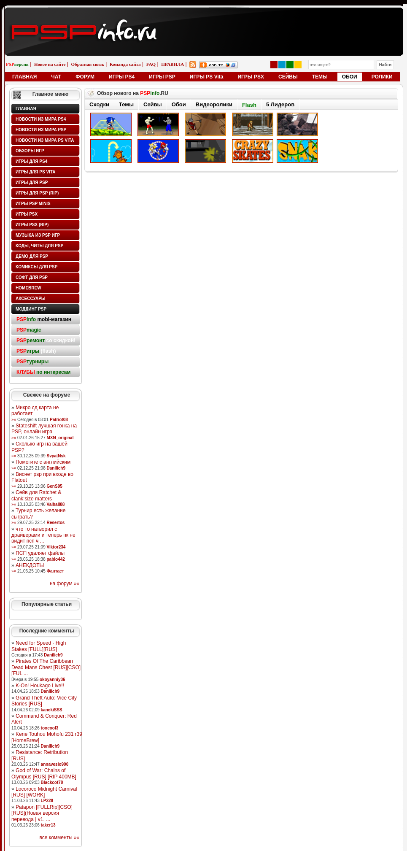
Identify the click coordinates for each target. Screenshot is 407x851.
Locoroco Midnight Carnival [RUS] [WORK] (44, 792)
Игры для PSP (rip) (37, 193)
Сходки (99, 104)
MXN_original (60, 437)
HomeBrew (28, 288)
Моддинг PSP (31, 309)
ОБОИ (349, 77)
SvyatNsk (56, 456)
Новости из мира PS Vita (45, 140)
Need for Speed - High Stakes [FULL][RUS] (38, 646)
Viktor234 (56, 547)
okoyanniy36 (52, 679)
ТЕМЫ (320, 77)
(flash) (36, 351)
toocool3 (50, 728)
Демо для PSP (32, 256)
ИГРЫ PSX (250, 77)
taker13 (48, 825)
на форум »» (65, 583)
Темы (126, 104)
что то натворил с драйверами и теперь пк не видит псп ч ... (43, 535)
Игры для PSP (32, 182)
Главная (26, 108)
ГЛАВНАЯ (24, 77)
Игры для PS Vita (35, 172)
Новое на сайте (50, 64)
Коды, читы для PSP (39, 245)
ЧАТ (56, 77)
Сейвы (152, 104)
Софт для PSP (32, 277)
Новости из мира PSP (41, 129)
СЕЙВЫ (288, 77)
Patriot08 (59, 419)
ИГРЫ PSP (162, 77)
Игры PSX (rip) (32, 224)
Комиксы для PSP (36, 267)
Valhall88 (56, 504)
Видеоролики (214, 104)
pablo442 (56, 559)
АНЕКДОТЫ (30, 565)
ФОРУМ (84, 77)
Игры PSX (27, 214)
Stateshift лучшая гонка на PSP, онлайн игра (44, 429)
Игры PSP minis (33, 203)
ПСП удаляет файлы (40, 553)
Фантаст (55, 571)
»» (13, 419)
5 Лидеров (280, 104)
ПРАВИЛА (172, 64)
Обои (179, 104)
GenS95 (54, 486)
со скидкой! (45, 340)
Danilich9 (56, 468)
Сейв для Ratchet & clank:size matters (36, 495)
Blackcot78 (52, 782)
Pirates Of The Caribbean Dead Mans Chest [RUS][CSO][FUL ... (46, 667)
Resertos (56, 522)
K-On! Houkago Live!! (40, 686)
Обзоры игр (30, 151)
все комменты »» (60, 837)
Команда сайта (125, 64)
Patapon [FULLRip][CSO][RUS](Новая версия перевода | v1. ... (42, 813)
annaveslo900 (55, 764)
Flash (249, 105)
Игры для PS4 (31, 161)
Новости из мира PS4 (41, 119)
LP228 (47, 800)
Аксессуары (31, 298)
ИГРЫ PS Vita (207, 77)
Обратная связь (87, 64)
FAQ (151, 64)
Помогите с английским (43, 462)
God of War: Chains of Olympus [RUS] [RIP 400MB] (43, 773)
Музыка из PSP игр (38, 235)
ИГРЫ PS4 (122, 77)
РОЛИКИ (382, 77)
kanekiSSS (51, 710)
